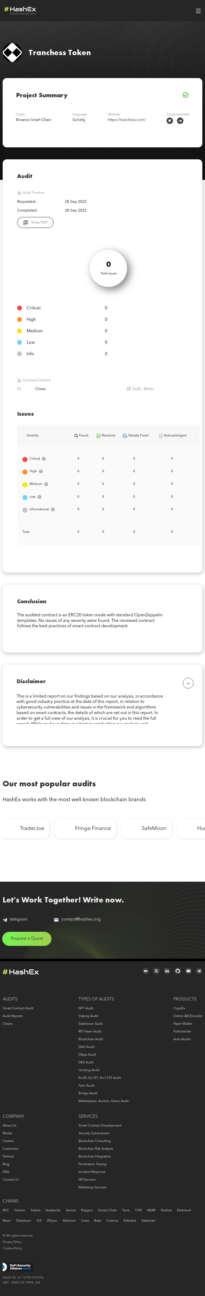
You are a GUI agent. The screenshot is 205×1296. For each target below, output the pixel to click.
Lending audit (89, 1070)
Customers (10, 1149)
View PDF (39, 222)
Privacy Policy (12, 1242)
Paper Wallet (183, 1024)
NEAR (151, 1210)
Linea (85, 1220)
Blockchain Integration (94, 1156)
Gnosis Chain (107, 1210)
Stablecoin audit (90, 1024)
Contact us (11, 1179)
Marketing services (92, 1187)
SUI (39, 1220)
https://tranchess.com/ (126, 120)
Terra (125, 1210)
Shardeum (23, 1220)
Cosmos (112, 1220)
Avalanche (53, 1210)
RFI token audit (89, 1031)
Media (7, 1133)
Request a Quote (27, 941)
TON (138, 1210)
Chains (8, 1024)
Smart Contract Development (99, 1125)
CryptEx (179, 1008)
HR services (87, 1179)
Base (97, 1220)
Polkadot (130, 1220)
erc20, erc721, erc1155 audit (99, 1078)
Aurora (71, 1210)
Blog (6, 1164)
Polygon (87, 1210)
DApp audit (87, 1054)
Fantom (19, 1210)
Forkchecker (182, 1031)
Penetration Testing (92, 1164)
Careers (8, 1141)
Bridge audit (87, 1093)
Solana (35, 1210)
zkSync (52, 1220)
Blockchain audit (90, 1039)
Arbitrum (69, 1220)
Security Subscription (93, 1133)
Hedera (166, 1210)
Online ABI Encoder (188, 1016)
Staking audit (88, 1016)
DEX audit (86, 1062)
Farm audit (86, 1085)
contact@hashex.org (77, 922)
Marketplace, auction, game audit (103, 1101)
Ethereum (184, 1210)
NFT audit (85, 1008)
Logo (20, 11)
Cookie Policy (12, 1248)
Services (88, 1117)
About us (9, 1125)
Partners (8, 1156)
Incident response (91, 1172)
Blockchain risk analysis (95, 1149)
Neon (7, 1220)
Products (185, 999)
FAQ (6, 1172)
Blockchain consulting (94, 1141)
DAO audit (86, 1047)
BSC (6, 1210)
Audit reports (13, 1016)
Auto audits (182, 1039)
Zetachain (148, 1220)
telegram (15, 922)
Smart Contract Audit (18, 1008)
